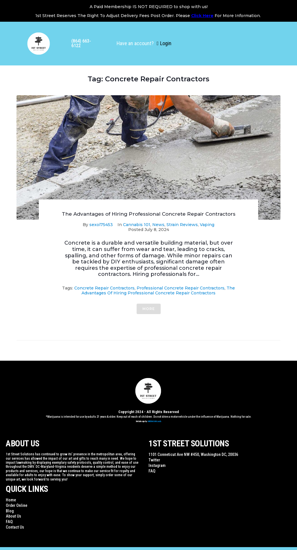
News (158, 224)
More (148, 309)
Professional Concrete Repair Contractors (180, 288)
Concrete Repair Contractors (104, 288)
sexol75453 (101, 224)
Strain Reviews (182, 224)
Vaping (207, 224)
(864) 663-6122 (81, 43)
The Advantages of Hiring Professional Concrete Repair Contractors (149, 214)
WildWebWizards (155, 421)
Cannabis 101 (136, 224)
